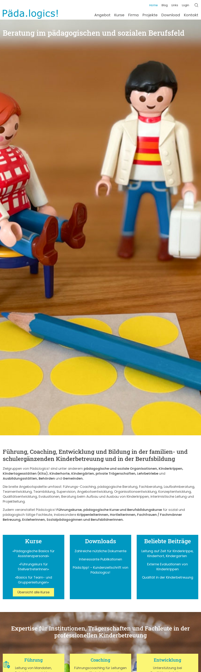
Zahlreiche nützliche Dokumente (100, 551)
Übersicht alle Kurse (33, 592)
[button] (7, 664)
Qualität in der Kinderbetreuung (167, 577)
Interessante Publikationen (100, 559)
